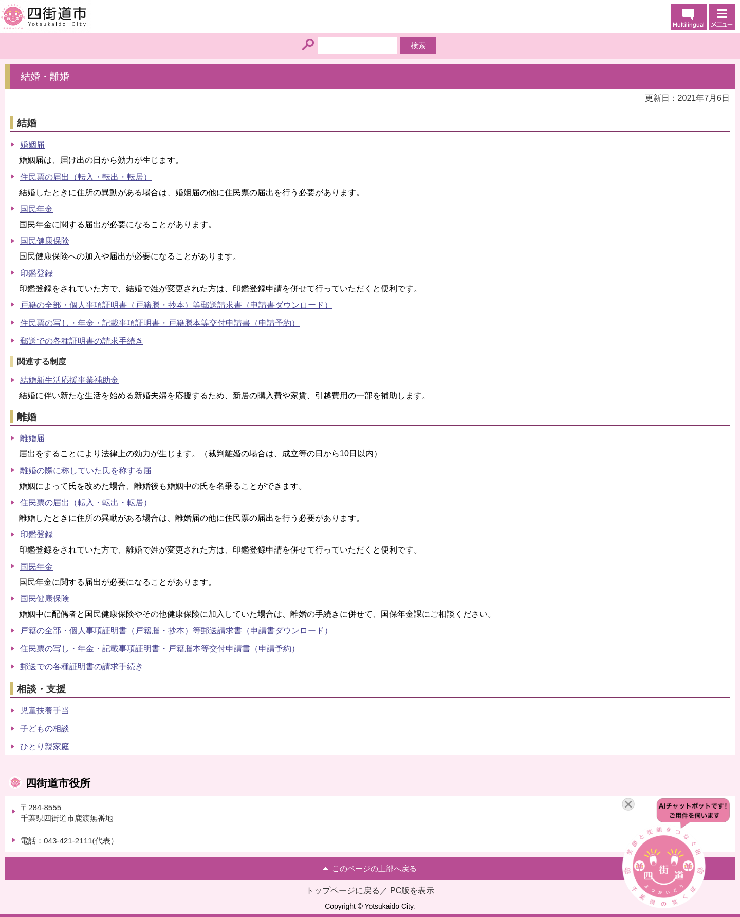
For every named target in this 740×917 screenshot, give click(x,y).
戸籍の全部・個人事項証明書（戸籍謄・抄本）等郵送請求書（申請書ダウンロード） (176, 305)
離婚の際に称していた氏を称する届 (86, 470)
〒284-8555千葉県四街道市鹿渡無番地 (67, 812)
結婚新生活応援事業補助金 (69, 380)
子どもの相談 (44, 728)
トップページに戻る (343, 890)
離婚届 (32, 438)
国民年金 (36, 209)
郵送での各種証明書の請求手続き (81, 341)
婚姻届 (32, 144)
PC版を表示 (412, 890)
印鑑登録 (36, 273)
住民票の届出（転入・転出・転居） (86, 177)
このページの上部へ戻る (374, 868)
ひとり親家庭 (44, 746)
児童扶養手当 (44, 710)
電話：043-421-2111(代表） (69, 840)
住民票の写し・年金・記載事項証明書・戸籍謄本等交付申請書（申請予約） (160, 323)
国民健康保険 (44, 240)
